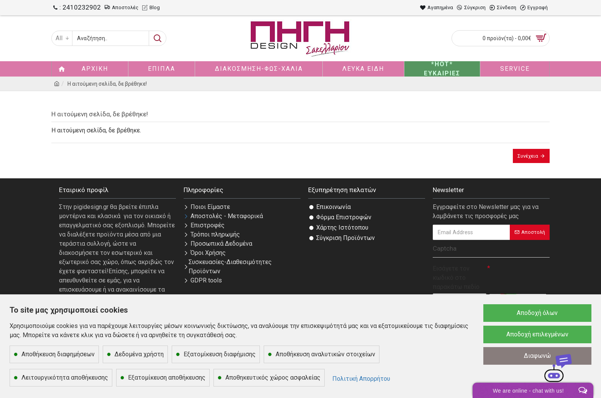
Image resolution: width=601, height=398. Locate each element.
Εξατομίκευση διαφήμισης (220, 354)
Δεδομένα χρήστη (139, 354)
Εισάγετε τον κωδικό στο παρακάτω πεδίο (456, 277)
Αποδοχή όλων (537, 312)
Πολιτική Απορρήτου (361, 378)
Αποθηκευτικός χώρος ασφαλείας (272, 377)
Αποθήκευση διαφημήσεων (58, 354)
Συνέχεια (527, 156)
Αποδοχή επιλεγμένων (537, 334)
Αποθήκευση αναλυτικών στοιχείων (325, 354)
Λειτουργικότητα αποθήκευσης (64, 377)
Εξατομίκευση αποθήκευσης (166, 377)
